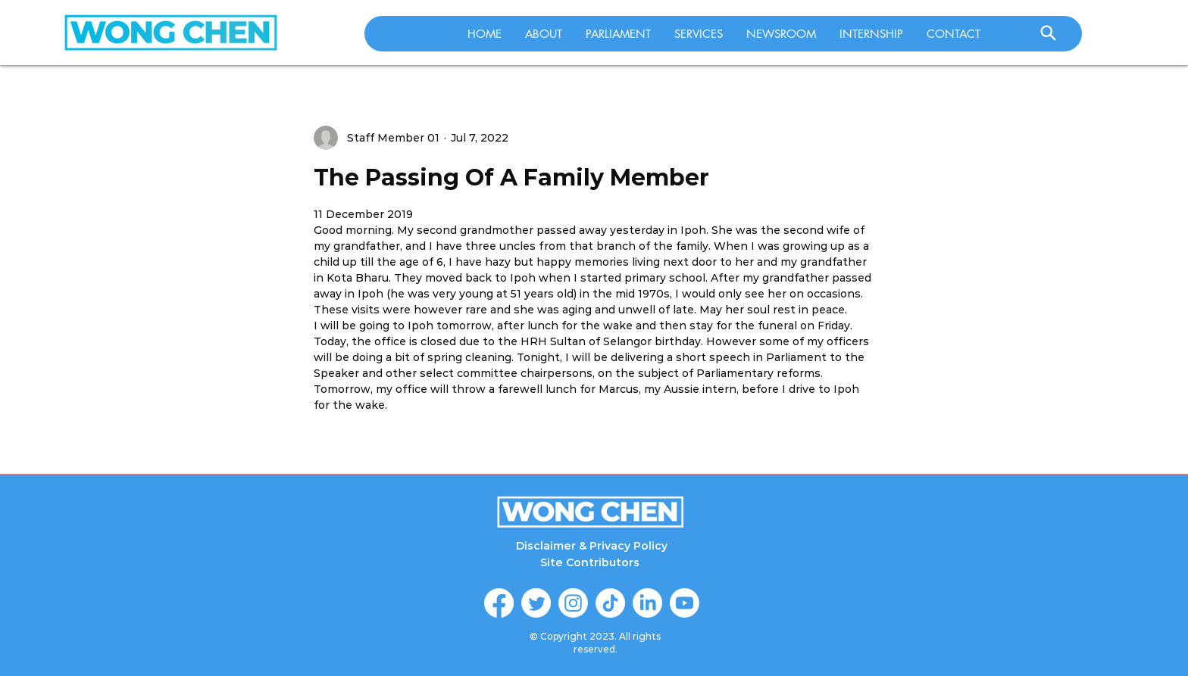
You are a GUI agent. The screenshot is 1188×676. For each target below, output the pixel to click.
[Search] (1048, 32)
